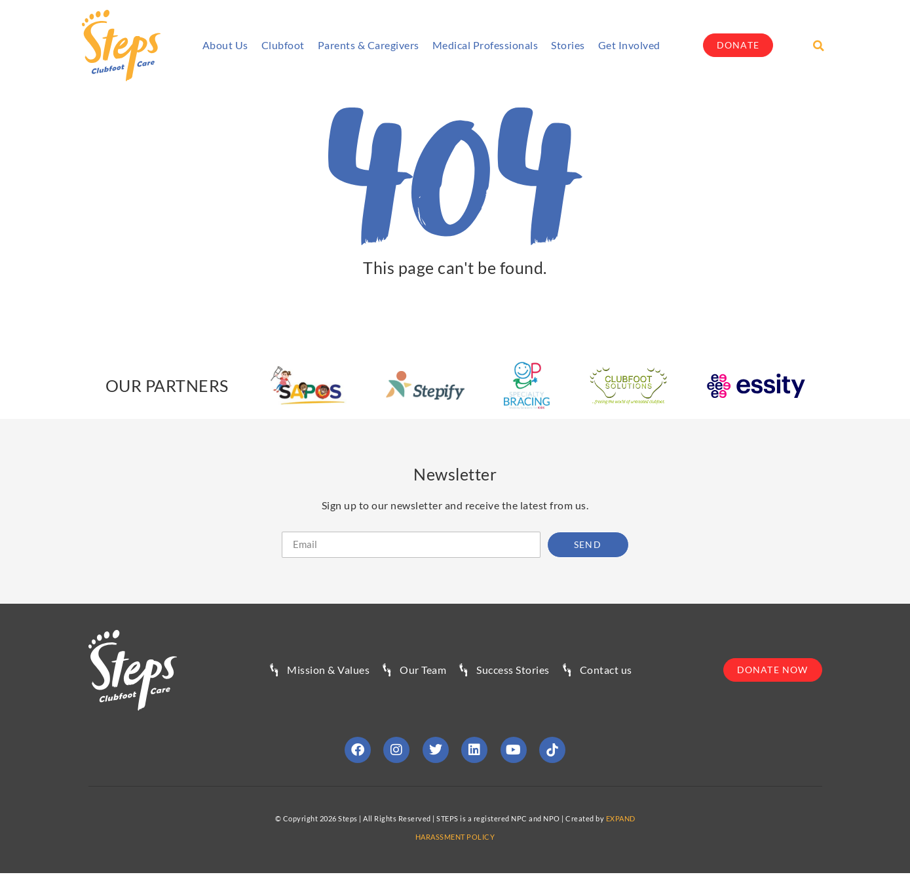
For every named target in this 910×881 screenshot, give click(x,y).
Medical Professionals (485, 45)
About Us (225, 45)
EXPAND (620, 818)
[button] (818, 46)
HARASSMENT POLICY (455, 836)
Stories (568, 45)
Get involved (629, 45)
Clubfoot (283, 45)
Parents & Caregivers (368, 45)
